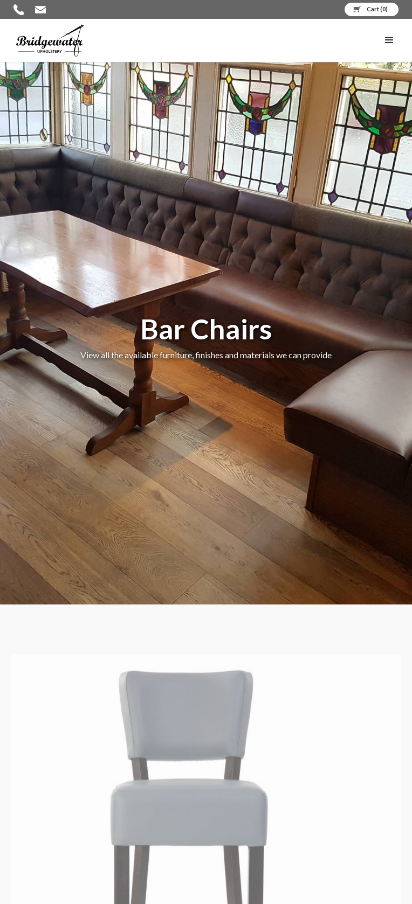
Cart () (377, 8)
